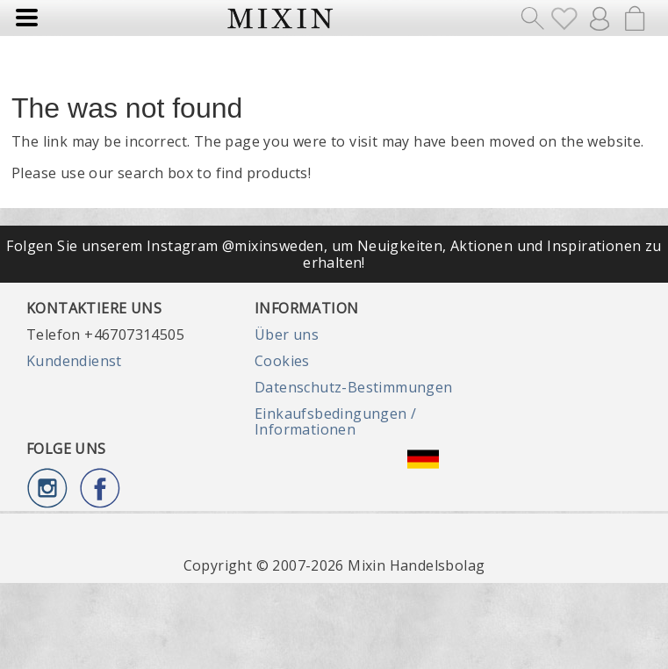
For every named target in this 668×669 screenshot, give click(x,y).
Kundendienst (74, 360)
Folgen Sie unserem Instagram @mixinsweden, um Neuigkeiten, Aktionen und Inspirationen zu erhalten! (333, 253)
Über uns (287, 334)
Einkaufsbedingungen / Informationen (335, 421)
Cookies (282, 360)
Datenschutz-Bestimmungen (354, 387)
